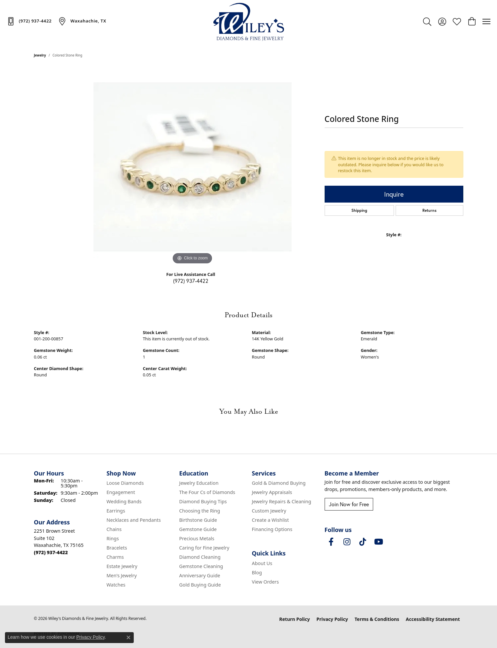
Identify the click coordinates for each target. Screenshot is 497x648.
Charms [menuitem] (115, 557)
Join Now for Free (349, 504)
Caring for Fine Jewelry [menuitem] (204, 548)
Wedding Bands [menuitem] (124, 501)
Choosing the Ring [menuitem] (199, 511)
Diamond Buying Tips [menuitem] (203, 501)
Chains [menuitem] (114, 529)
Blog (257, 572)
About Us (262, 563)
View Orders (265, 582)
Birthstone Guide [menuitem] (198, 520)
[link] (29, 21)
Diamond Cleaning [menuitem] (200, 557)
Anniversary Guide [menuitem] (199, 575)
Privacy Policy (332, 619)
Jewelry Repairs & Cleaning (281, 501)
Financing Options (272, 529)
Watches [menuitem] (116, 585)
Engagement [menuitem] (121, 492)
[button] (427, 21)
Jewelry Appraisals (272, 492)
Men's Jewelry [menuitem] (122, 575)
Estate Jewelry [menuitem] (122, 566)
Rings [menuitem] (113, 538)
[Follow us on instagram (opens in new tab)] (347, 542)
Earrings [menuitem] (116, 511)
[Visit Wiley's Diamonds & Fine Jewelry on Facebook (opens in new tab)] (331, 542)
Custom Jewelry (269, 511)
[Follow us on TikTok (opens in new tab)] (363, 542)
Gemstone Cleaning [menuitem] (201, 566)
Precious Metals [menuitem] (196, 538)
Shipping (359, 210)
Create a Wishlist (270, 520)
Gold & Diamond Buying (279, 483)
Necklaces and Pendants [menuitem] (134, 520)
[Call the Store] (51, 552)
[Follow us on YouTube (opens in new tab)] (378, 542)
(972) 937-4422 (190, 280)
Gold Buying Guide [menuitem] (200, 585)
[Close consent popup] (128, 637)
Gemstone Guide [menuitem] (198, 529)
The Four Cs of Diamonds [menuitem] (207, 492)
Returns (429, 210)
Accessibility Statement (433, 619)
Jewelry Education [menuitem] (199, 483)
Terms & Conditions (377, 619)
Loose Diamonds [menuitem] (125, 483)
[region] (192, 167)
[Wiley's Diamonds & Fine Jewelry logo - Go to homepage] (248, 21)
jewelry (40, 55)
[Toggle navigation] (486, 21)
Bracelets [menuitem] (117, 548)
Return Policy (294, 619)
